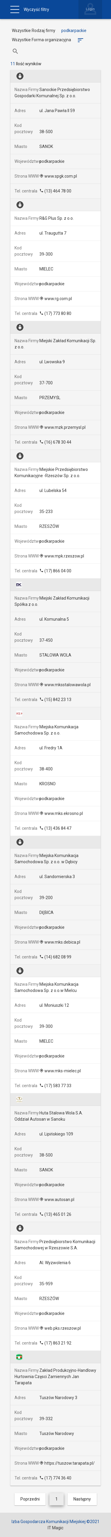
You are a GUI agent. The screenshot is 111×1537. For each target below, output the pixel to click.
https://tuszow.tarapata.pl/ (67, 1463)
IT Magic (55, 1527)
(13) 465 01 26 (55, 1214)
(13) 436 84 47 (55, 828)
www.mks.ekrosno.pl (61, 813)
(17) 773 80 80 (55, 313)
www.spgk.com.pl (58, 176)
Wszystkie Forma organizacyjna (41, 39)
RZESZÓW (49, 526)
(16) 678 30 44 (55, 442)
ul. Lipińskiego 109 (56, 1134)
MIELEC (46, 269)
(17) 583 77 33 (55, 1085)
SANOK (46, 146)
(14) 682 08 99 (55, 957)
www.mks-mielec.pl (60, 1070)
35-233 (46, 511)
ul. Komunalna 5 (54, 619)
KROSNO (47, 783)
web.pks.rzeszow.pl (60, 1328)
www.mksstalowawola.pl (65, 684)
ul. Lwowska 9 (52, 361)
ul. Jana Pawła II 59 (57, 110)
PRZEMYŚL (49, 397)
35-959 (46, 1283)
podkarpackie (52, 161)
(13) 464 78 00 (55, 191)
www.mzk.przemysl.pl (62, 427)
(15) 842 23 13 (55, 699)
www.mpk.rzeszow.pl (61, 556)
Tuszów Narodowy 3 (58, 1397)
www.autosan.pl (56, 1199)
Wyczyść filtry (36, 9)
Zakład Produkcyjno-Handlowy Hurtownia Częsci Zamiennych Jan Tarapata (55, 1376)
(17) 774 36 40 (55, 1478)
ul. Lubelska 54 (53, 490)
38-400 (46, 769)
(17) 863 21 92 (55, 1343)
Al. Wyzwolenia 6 (55, 1262)
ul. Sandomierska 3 (57, 876)
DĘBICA (46, 912)
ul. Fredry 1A (50, 748)
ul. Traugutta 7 (52, 233)
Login (90, 9)
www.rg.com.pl (55, 298)
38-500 (46, 131)
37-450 (46, 640)
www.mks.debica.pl (59, 942)
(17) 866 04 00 (55, 570)
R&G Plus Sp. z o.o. (56, 218)
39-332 (46, 1418)
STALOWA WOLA (55, 655)
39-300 (46, 254)
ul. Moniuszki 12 (54, 1005)
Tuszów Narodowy (56, 1433)
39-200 (46, 897)
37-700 (46, 382)
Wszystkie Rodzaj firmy (33, 30)
